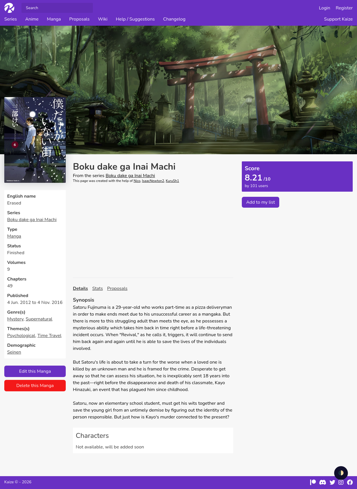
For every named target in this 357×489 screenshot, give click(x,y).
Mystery (15, 319)
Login (324, 8)
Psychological (21, 335)
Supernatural (39, 319)
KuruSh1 (172, 181)
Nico (136, 181)
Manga (54, 19)
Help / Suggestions (135, 19)
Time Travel (49, 335)
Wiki (102, 19)
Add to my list (260, 202)
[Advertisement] (153, 230)
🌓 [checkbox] (341, 473)
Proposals (79, 19)
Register (344, 8)
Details (80, 288)
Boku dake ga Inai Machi (32, 220)
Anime (32, 19)
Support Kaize (338, 19)
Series (10, 19)
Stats (97, 288)
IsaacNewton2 (153, 181)
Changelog (174, 19)
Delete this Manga (35, 385)
